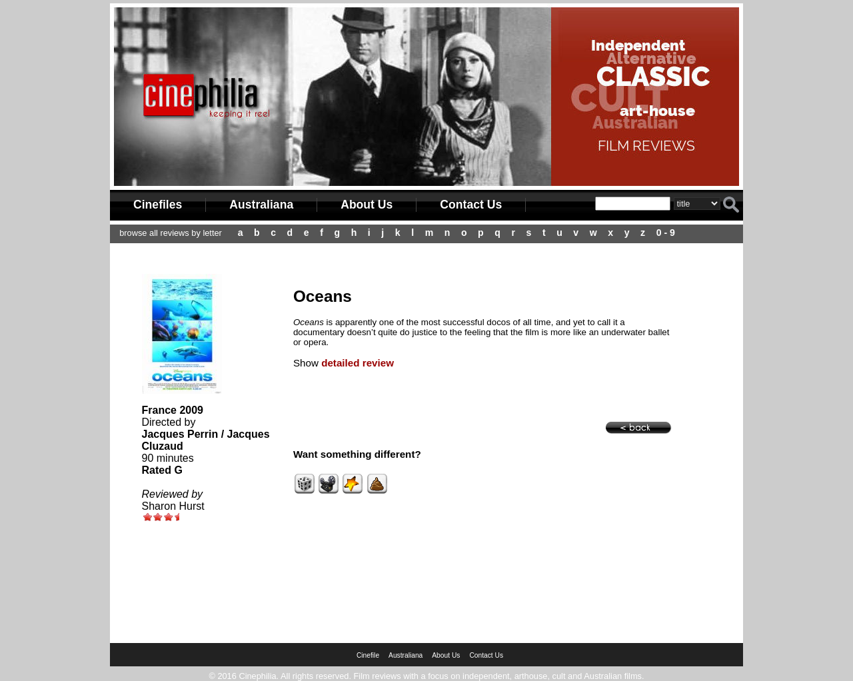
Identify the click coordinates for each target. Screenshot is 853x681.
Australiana (261, 204)
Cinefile (368, 655)
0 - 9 (665, 232)
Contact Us (471, 204)
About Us (367, 204)
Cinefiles (157, 204)
